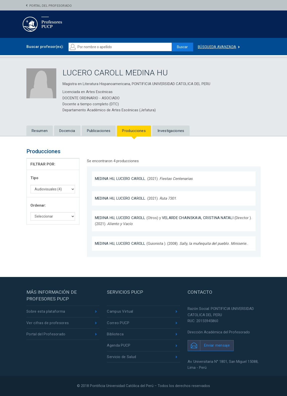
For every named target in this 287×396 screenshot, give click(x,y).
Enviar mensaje (217, 345)
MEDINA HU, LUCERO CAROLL (120, 178)
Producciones (134, 131)
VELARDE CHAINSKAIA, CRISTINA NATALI (198, 218)
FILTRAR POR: (42, 164)
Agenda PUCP (118, 345)
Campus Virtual (120, 311)
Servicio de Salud (121, 357)
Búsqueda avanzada (217, 47)
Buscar (182, 47)
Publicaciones (99, 131)
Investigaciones (170, 131)
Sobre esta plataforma (45, 311)
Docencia (67, 131)
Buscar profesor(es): (45, 46)
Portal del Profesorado (50, 5)
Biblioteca (115, 334)
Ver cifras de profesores (47, 323)
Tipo (34, 178)
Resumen (40, 131)
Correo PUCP (118, 323)
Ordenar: (38, 205)
